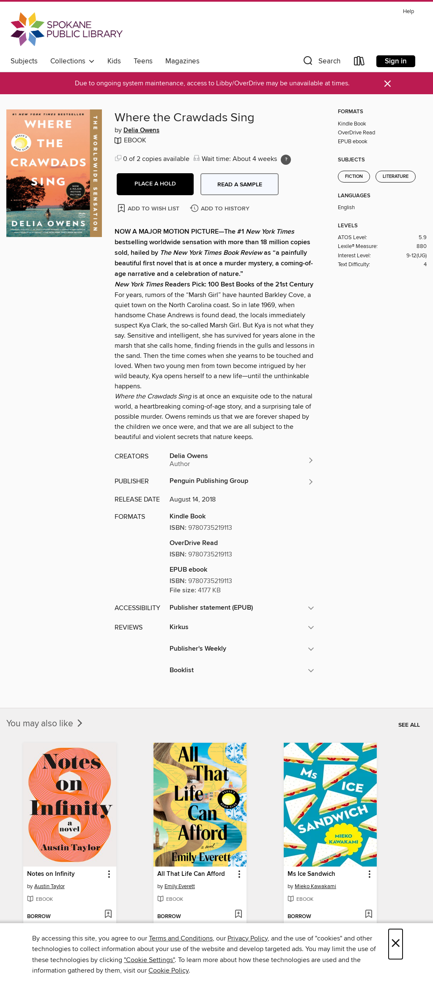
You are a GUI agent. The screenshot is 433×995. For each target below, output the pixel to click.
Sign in (396, 61)
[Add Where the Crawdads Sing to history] (221, 209)
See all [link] (409, 725)
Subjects (24, 61)
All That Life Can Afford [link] (191, 874)
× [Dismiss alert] (387, 84)
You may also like (45, 723)
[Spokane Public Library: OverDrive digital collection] (66, 29)
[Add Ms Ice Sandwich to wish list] (368, 914)
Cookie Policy (168, 970)
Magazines (182, 61)
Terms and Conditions (181, 938)
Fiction (354, 177)
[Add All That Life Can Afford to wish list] (238, 914)
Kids (114, 61)
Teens (143, 61)
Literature (395, 177)
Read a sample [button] (239, 184)
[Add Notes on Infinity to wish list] (108, 914)
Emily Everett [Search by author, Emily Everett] (179, 886)
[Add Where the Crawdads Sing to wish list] (149, 208)
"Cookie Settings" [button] (149, 960)
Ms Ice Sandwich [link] (311, 874)
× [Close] (395, 944)
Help (408, 11)
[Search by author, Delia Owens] (241, 460)
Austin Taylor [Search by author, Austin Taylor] (49, 886)
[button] (321, 63)
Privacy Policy (247, 938)
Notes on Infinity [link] (51, 874)
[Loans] (359, 63)
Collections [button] (72, 61)
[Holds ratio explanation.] (286, 160)
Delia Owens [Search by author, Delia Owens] (141, 130)
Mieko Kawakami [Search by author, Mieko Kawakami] (315, 886)
